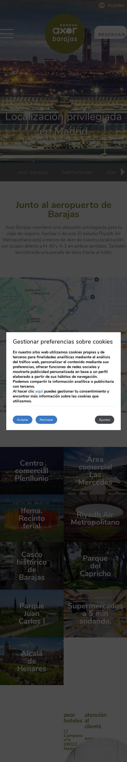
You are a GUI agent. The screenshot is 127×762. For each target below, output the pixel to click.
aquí (39, 391)
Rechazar (46, 420)
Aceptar (22, 420)
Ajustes (104, 420)
